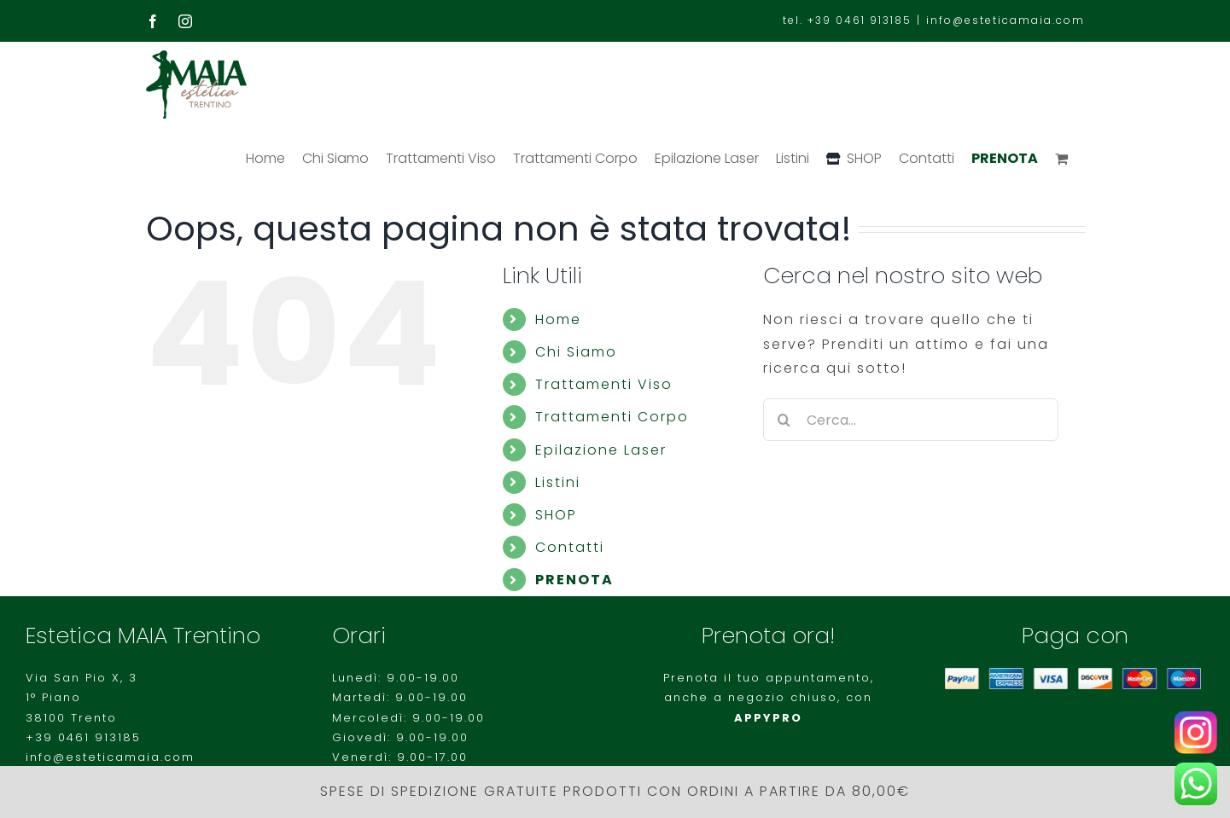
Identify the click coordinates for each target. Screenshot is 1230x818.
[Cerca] (784, 419)
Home (558, 319)
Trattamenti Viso (604, 384)
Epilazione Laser (601, 450)
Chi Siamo (576, 352)
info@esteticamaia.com (1005, 20)
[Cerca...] (911, 419)
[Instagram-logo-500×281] (1195, 717)
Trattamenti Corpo (612, 416)
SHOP (556, 515)
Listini (557, 482)
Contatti (569, 547)
